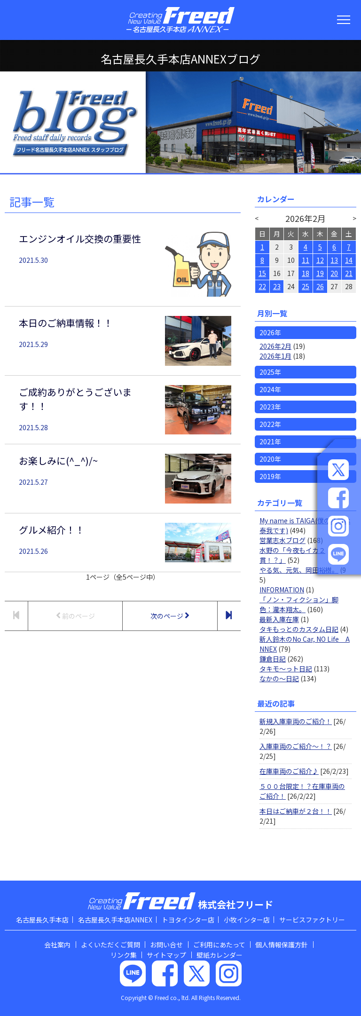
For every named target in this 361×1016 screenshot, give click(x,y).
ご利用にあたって (219, 944)
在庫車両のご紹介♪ (289, 771)
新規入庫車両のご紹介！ (295, 721)
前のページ (75, 616)
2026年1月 (275, 356)
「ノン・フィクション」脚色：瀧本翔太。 (298, 604)
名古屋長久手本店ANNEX (115, 919)
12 (320, 260)
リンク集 (123, 955)
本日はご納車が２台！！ (295, 811)
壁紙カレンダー (219, 955)
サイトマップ (166, 955)
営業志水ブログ (282, 540)
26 (320, 286)
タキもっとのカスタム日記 (298, 629)
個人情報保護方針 (281, 944)
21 (349, 273)
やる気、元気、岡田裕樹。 (298, 570)
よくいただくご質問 (110, 944)
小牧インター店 (247, 919)
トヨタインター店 (188, 919)
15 (262, 273)
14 (349, 260)
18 (305, 273)
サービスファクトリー (312, 919)
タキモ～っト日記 (285, 668)
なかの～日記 (279, 678)
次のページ (169, 616)
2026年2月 (275, 346)
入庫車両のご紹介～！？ (295, 746)
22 (262, 286)
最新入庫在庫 (279, 619)
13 (334, 260)
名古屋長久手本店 (42, 919)
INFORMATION (281, 589)
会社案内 (57, 944)
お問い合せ (166, 944)
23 (277, 286)
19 (320, 273)
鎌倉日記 (272, 658)
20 (334, 273)
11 (305, 260)
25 (305, 286)
